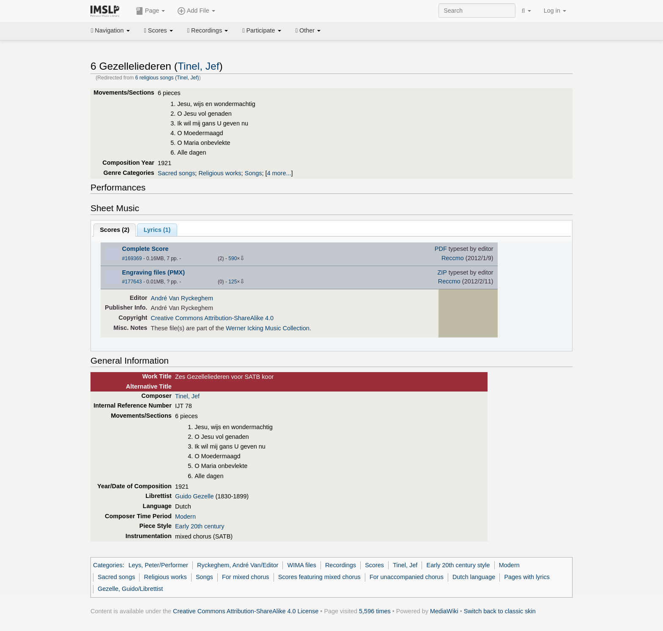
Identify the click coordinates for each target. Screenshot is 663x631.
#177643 (132, 282)
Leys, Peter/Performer (158, 565)
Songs (253, 173)
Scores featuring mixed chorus (319, 577)
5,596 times (375, 611)
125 (232, 282)
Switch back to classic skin (500, 611)
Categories (108, 565)
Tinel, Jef (198, 66)
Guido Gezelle (194, 496)
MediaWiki (444, 611)
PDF (441, 248)
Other (308, 30)
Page (150, 11)
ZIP (442, 272)
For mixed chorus (245, 577)
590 (232, 258)
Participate (261, 30)
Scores (158, 30)
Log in (555, 10)
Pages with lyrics (527, 577)
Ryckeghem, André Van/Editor (237, 565)
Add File (196, 11)
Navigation (110, 30)
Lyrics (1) (157, 229)
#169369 (132, 258)
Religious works (219, 173)
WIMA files (302, 565)
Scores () (114, 229)
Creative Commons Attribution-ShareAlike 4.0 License (245, 611)
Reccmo (452, 258)
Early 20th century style (458, 565)
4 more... (279, 173)
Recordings (207, 30)
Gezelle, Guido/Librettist (130, 588)
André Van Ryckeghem (182, 298)
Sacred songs (176, 173)
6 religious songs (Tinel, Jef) (167, 78)
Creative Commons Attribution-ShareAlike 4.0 (212, 318)
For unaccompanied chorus (407, 577)
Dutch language (473, 577)
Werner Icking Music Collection (268, 328)
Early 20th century (199, 526)
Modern (185, 516)
